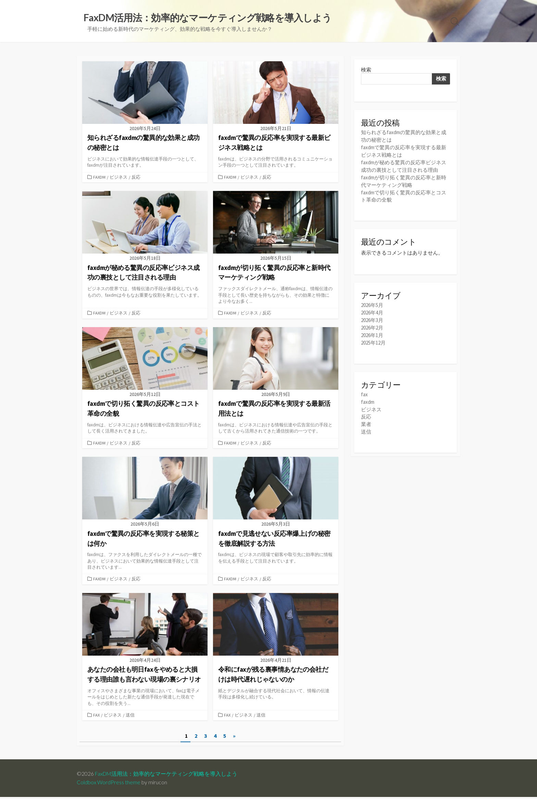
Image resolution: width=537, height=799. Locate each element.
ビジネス (119, 177)
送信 (130, 717)
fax (96, 717)
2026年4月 (372, 309)
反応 (136, 177)
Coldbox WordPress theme (108, 784)
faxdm (99, 177)
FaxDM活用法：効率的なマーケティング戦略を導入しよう (167, 776)
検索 (366, 69)
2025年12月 (373, 338)
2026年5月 (372, 302)
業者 (366, 418)
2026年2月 (372, 324)
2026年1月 (372, 331)
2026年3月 (372, 316)
